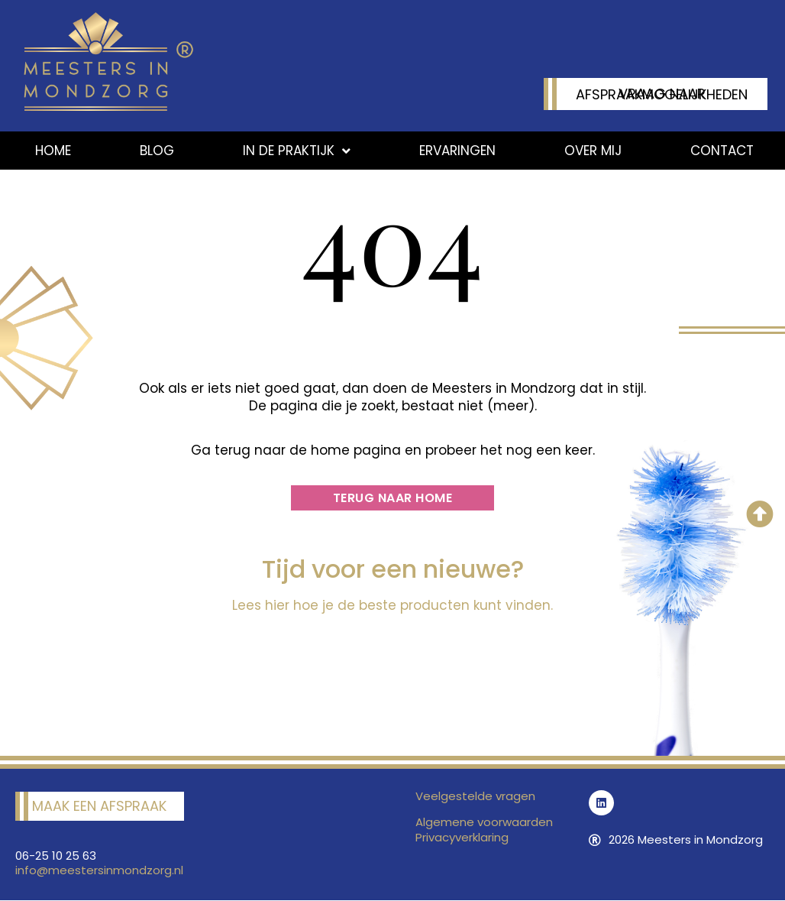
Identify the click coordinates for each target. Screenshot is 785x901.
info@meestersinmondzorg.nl (99, 870)
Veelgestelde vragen (475, 796)
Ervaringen (457, 150)
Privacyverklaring (462, 837)
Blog (157, 150)
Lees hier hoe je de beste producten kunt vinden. (392, 605)
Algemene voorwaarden (484, 822)
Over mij (593, 150)
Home (53, 150)
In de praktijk (297, 151)
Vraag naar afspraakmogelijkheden (662, 94)
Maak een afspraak (99, 805)
